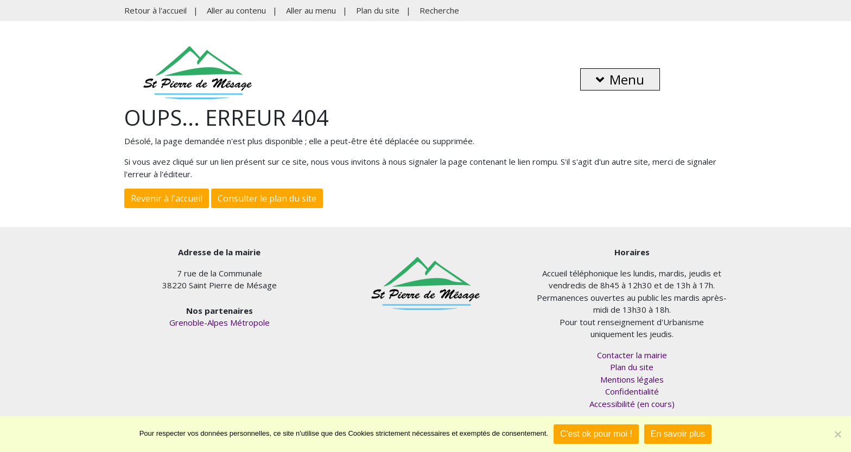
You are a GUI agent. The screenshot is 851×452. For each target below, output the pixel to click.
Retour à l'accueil (155, 10)
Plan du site (377, 10)
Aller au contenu (236, 10)
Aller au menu (311, 10)
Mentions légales (632, 379)
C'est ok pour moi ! (596, 433)
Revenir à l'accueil (166, 198)
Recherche (439, 10)
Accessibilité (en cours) (632, 403)
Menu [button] (620, 79)
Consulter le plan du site (267, 198)
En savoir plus (678, 433)
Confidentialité (632, 391)
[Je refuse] (837, 434)
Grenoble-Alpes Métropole (219, 322)
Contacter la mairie (632, 355)
